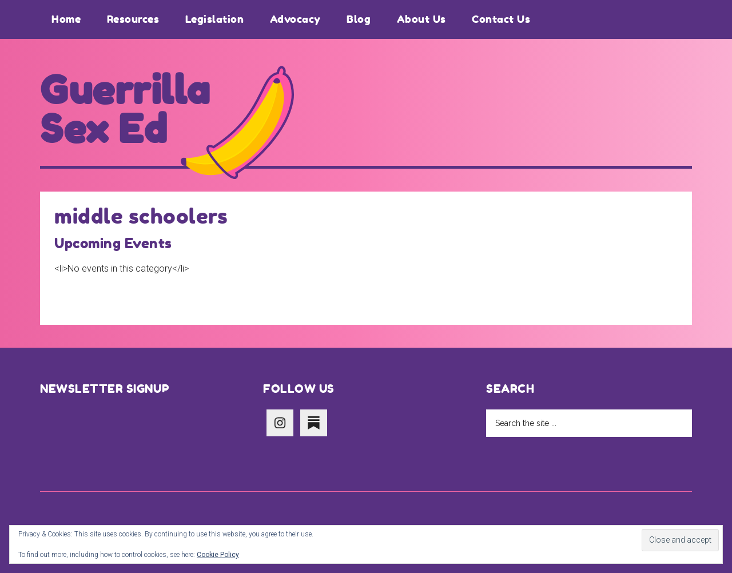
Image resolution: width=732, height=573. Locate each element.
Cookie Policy (218, 555)
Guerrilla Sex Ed (125, 110)
